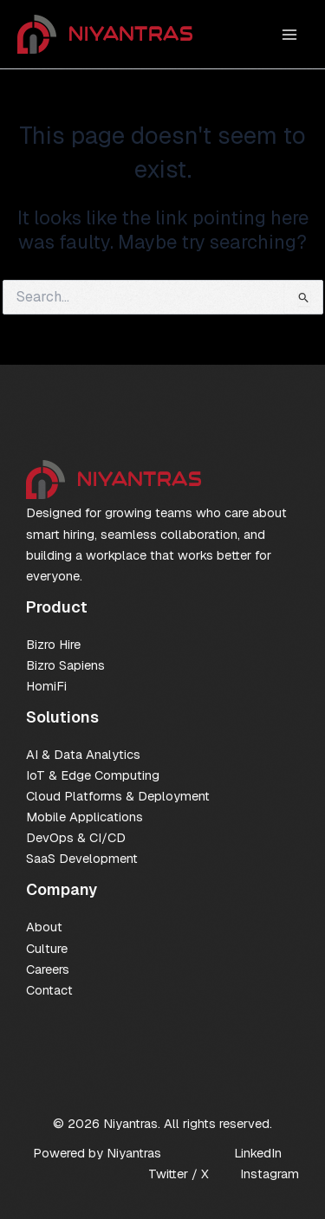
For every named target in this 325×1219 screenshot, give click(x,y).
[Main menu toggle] (289, 34)
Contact (49, 990)
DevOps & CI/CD (76, 837)
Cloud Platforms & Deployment (118, 796)
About (44, 926)
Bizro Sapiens (65, 665)
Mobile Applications (84, 816)
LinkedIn (258, 1152)
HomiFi (46, 686)
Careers (47, 969)
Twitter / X (178, 1173)
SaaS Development (82, 858)
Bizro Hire (53, 644)
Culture (47, 948)
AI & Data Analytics (83, 754)
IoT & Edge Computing (92, 775)
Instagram (269, 1173)
